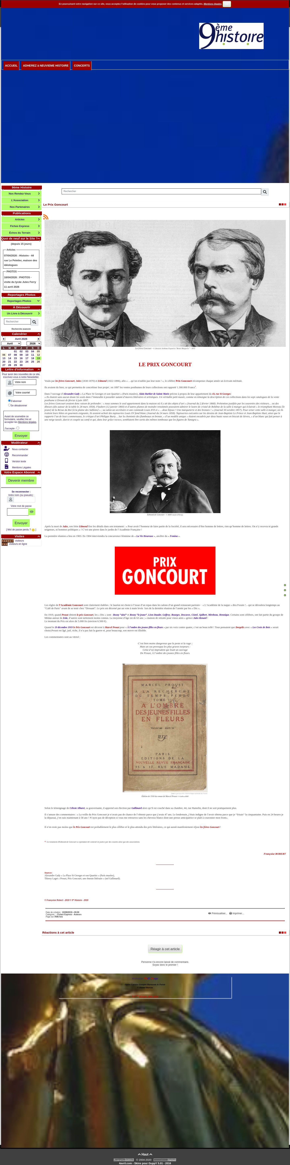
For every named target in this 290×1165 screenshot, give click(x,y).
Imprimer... (236, 913)
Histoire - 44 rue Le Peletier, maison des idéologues (20, 260)
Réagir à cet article (165, 949)
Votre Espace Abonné (22, 472)
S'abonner (15, 401)
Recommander (19, 455)
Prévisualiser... (218, 913)
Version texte (18, 461)
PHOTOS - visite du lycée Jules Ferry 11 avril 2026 (20, 282)
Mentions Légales (21, 467)
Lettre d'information (23, 369)
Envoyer (21, 436)
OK (227, 4)
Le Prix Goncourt (55, 204)
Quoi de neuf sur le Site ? (21, 238)
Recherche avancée (21, 329)
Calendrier (26, 334)
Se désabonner (17, 405)
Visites (27, 536)
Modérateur (26, 442)
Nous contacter (19, 449)
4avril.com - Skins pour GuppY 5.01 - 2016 (145, 1163)
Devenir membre (21, 480)
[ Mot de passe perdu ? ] (21, 529)
